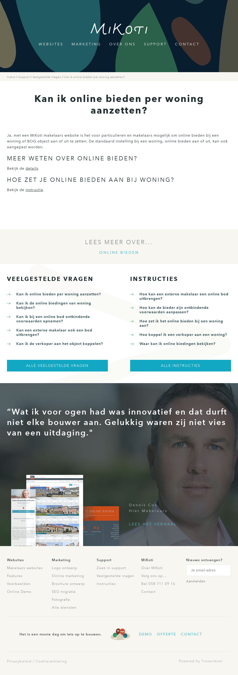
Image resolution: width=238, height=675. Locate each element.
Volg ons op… (154, 576)
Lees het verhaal (153, 524)
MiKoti (147, 560)
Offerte (166, 634)
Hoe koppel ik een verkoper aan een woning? (183, 334)
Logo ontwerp (64, 568)
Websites (51, 44)
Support (155, 44)
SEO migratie (64, 592)
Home (11, 77)
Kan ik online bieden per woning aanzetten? (94, 77)
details (32, 168)
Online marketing (68, 576)
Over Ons (122, 44)
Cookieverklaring (51, 661)
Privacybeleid (19, 661)
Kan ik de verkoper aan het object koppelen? (59, 343)
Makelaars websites (25, 568)
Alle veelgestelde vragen (57, 365)
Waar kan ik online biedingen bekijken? (177, 343)
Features (15, 576)
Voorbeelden (19, 584)
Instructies (106, 584)
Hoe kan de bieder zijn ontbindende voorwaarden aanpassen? (174, 309)
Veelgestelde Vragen (47, 77)
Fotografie (61, 599)
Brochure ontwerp (68, 584)
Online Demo (19, 592)
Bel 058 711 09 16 (158, 584)
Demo (145, 634)
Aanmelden (195, 581)
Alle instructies (180, 365)
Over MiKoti (152, 568)
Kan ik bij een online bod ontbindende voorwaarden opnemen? (53, 318)
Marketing (86, 44)
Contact (187, 44)
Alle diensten (64, 607)
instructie (34, 190)
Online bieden (119, 252)
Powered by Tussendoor (201, 661)
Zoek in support (111, 568)
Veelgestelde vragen (115, 576)
